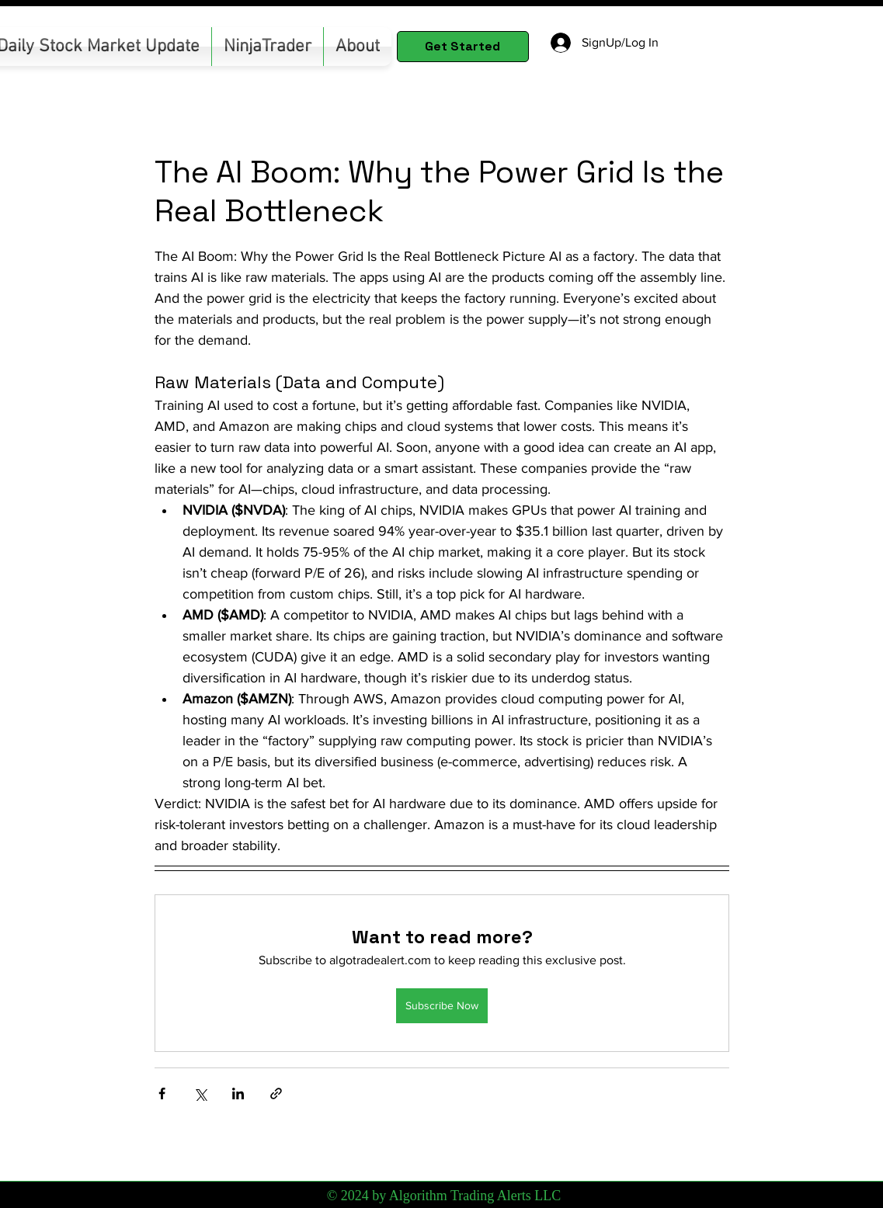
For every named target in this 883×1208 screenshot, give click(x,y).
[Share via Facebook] (162, 1093)
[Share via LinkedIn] (238, 1093)
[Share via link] (276, 1093)
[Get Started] (463, 46)
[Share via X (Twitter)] (200, 1093)
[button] (267, 46)
